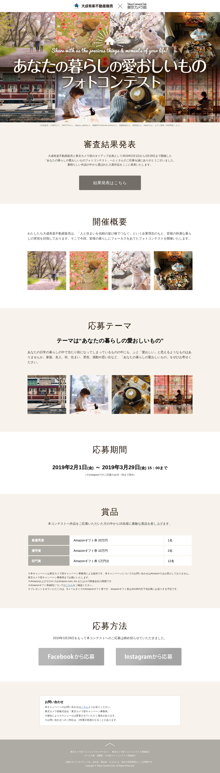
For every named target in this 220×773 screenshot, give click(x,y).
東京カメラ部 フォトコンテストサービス (89, 752)
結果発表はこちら (110, 182)
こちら (69, 585)
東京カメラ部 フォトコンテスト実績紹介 (131, 752)
